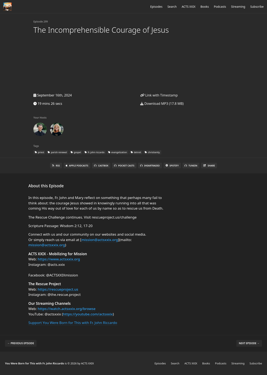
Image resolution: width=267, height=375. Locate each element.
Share (209, 165)
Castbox (101, 165)
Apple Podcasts (77, 165)
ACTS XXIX (188, 7)
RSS (56, 165)
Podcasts (220, 7)
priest (39, 152)
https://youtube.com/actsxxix (88, 314)
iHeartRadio (150, 165)
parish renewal (57, 152)
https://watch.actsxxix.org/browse (67, 308)
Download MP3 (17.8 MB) (162, 103)
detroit (136, 152)
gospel (76, 152)
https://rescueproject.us (58, 289)
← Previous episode (21, 343)
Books (204, 7)
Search (172, 7)
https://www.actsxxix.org (59, 259)
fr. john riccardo (95, 152)
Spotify (172, 165)
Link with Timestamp (159, 95)
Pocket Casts (124, 165)
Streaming (238, 7)
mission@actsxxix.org (99, 239)
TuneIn (191, 165)
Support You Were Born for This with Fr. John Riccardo (72, 322)
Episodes (156, 7)
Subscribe (257, 7)
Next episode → (249, 343)
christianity (152, 152)
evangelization (117, 152)
